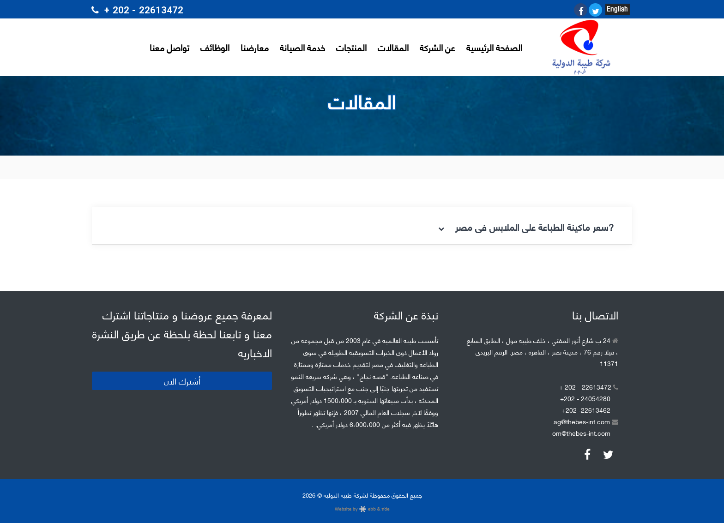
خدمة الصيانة (302, 47)
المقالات (393, 47)
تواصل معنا (169, 47)
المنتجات (351, 47)
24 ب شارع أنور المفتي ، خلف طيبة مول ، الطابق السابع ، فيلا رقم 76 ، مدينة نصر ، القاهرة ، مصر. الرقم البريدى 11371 (542, 351)
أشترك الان (182, 381)
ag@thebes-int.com (586, 421)
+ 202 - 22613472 (588, 386)
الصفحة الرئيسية (494, 47)
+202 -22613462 (586, 409)
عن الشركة (437, 47)
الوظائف (214, 47)
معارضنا (255, 47)
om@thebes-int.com (581, 433)
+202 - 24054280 (585, 398)
